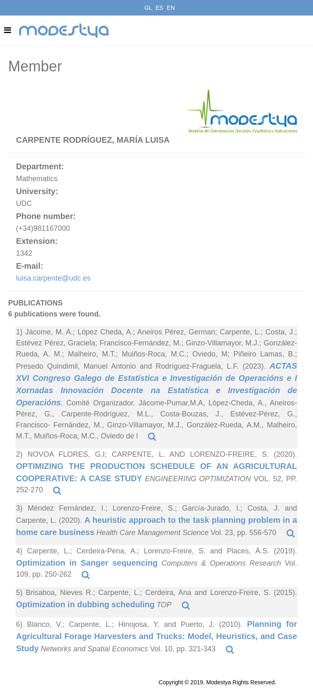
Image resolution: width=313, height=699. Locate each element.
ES (159, 7)
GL (148, 7)
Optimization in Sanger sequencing (87, 562)
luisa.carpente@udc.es (53, 278)
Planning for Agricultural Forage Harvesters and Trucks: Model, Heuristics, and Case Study (156, 636)
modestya (64, 30)
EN (170, 7)
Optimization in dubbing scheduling (85, 604)
